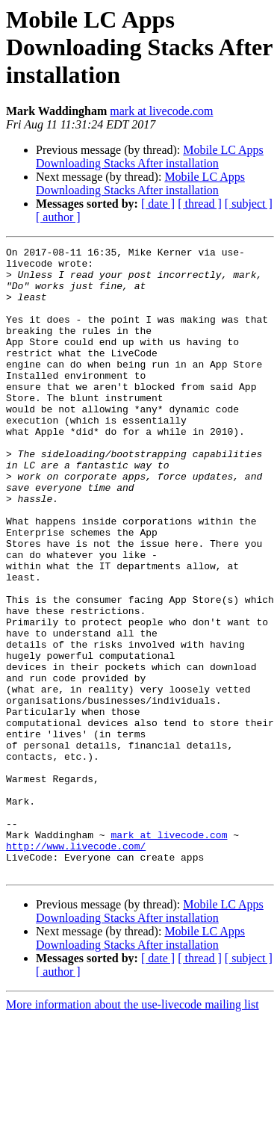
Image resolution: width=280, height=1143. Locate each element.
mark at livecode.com (161, 111)
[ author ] (58, 217)
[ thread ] (200, 203)
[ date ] (158, 203)
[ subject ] (249, 203)
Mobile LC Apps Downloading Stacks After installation (150, 156)
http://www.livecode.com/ (76, 966)
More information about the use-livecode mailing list (132, 1130)
